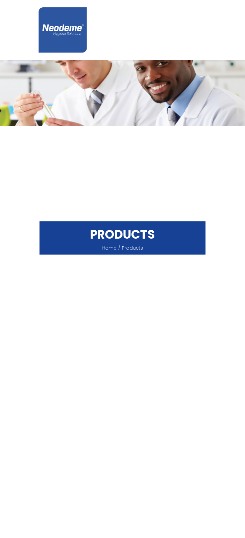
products (132, 248)
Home (109, 248)
